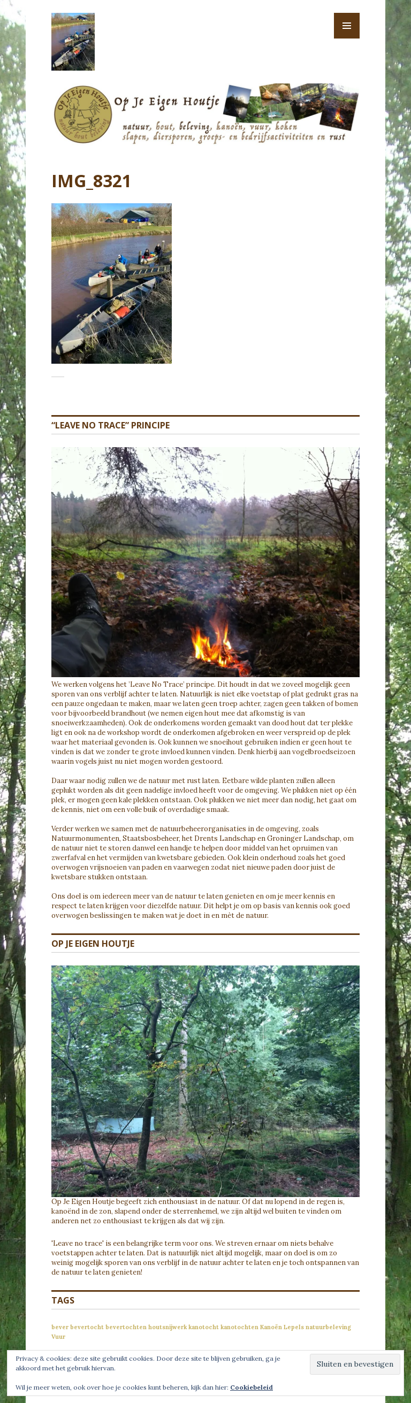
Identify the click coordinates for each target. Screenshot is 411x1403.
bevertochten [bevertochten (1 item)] (126, 1327)
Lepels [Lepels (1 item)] (294, 1327)
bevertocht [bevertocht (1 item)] (87, 1327)
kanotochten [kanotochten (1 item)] (239, 1327)
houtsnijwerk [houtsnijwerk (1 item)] (167, 1327)
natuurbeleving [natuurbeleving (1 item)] (328, 1327)
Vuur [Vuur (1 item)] (58, 1336)
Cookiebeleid (251, 1387)
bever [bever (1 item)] (59, 1327)
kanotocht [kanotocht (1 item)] (203, 1327)
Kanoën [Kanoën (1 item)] (271, 1327)
